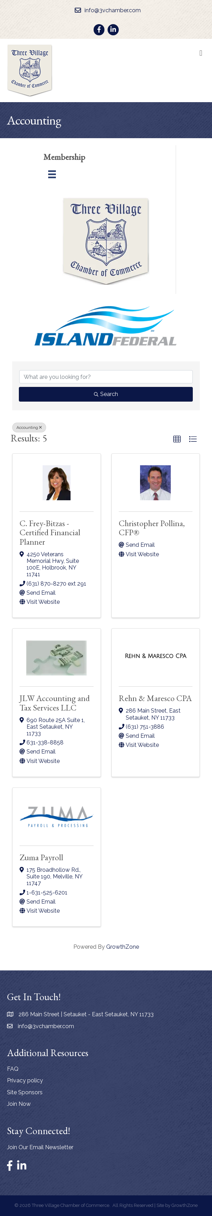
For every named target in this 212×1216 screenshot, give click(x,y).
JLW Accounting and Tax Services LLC (55, 703)
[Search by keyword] (106, 376)
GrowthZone (122, 946)
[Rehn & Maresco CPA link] (155, 656)
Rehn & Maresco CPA (155, 698)
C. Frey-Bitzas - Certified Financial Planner (50, 532)
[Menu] (52, 174)
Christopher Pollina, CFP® (152, 528)
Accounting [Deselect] (29, 427)
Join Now (19, 1104)
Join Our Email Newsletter (40, 1147)
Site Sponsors (25, 1092)
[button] (177, 439)
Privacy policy (25, 1080)
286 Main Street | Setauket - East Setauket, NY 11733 (86, 1014)
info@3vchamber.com (46, 1026)
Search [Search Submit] (106, 394)
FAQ (13, 1069)
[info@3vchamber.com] (106, 10)
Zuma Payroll (41, 857)
